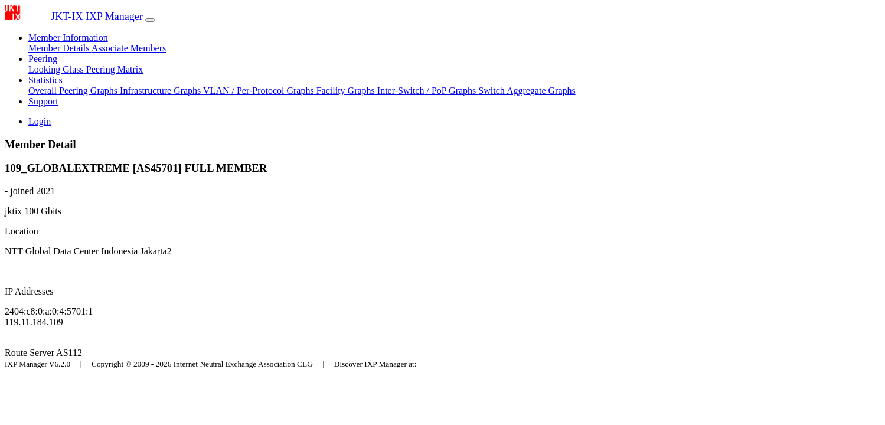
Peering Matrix (114, 69)
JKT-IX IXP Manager (74, 16)
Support (43, 101)
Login (39, 121)
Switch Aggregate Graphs (526, 91)
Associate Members (129, 48)
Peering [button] (42, 59)
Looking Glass (57, 69)
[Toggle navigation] (150, 20)
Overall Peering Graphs (74, 91)
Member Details (60, 48)
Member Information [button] (68, 37)
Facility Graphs (346, 91)
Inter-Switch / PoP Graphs (428, 91)
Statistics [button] (45, 80)
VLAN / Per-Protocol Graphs (259, 91)
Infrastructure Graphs (161, 91)
